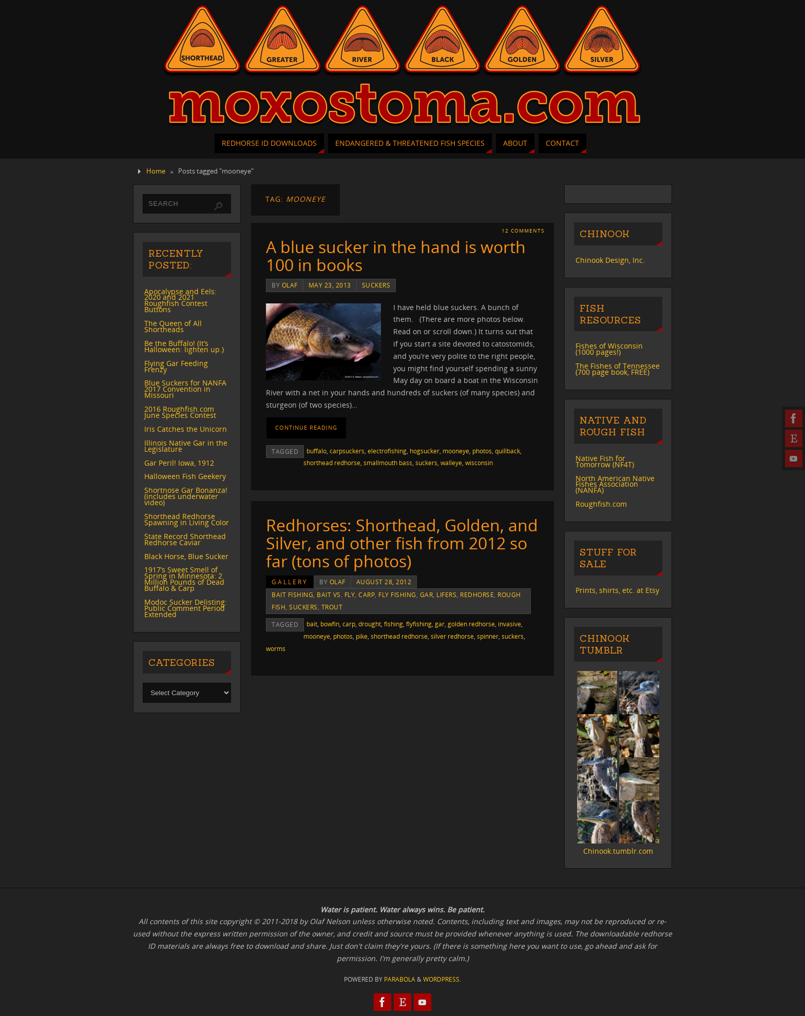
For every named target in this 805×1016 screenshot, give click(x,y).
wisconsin (479, 462)
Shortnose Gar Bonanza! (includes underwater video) (185, 496)
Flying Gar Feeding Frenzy (176, 366)
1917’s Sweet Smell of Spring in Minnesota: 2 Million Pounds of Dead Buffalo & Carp (184, 579)
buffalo (316, 451)
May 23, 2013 (330, 285)
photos (482, 451)
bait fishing (292, 594)
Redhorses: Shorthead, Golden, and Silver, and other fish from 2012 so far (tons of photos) (402, 543)
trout (332, 607)
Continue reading (306, 427)
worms (275, 648)
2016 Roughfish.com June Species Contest (180, 412)
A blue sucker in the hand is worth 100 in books (396, 256)
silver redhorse (452, 636)
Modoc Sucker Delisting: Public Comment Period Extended (185, 608)
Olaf (290, 285)
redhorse (477, 594)
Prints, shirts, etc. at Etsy (617, 590)
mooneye (456, 451)
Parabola (399, 979)
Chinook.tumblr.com (618, 851)
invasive (509, 624)
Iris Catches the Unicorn (185, 429)
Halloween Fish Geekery (185, 476)
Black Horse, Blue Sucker (186, 556)
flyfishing (419, 624)
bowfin (329, 624)
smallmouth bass (387, 462)
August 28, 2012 (384, 582)
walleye (451, 462)
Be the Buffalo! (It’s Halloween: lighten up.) (184, 346)
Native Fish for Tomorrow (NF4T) (605, 461)
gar (426, 594)
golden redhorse (471, 624)
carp (366, 594)
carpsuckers (347, 451)
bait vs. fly (336, 594)
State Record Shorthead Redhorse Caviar (185, 539)
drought (369, 624)
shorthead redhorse (331, 462)
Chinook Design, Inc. (610, 260)
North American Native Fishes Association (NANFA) (615, 484)
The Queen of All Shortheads (173, 326)
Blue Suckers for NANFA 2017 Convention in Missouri (185, 389)
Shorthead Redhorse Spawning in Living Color (186, 519)
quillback (507, 451)
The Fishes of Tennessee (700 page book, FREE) (618, 369)
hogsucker (424, 451)
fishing (393, 624)
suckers (376, 285)
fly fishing (397, 594)
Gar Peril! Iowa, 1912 (179, 463)
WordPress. (442, 979)
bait (311, 624)
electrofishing (387, 451)
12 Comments (523, 230)
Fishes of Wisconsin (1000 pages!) (609, 349)
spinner (488, 636)
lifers (446, 594)
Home (155, 171)
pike (362, 636)
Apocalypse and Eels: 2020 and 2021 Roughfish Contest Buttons (180, 300)
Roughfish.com (601, 504)
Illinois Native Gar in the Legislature (185, 446)
